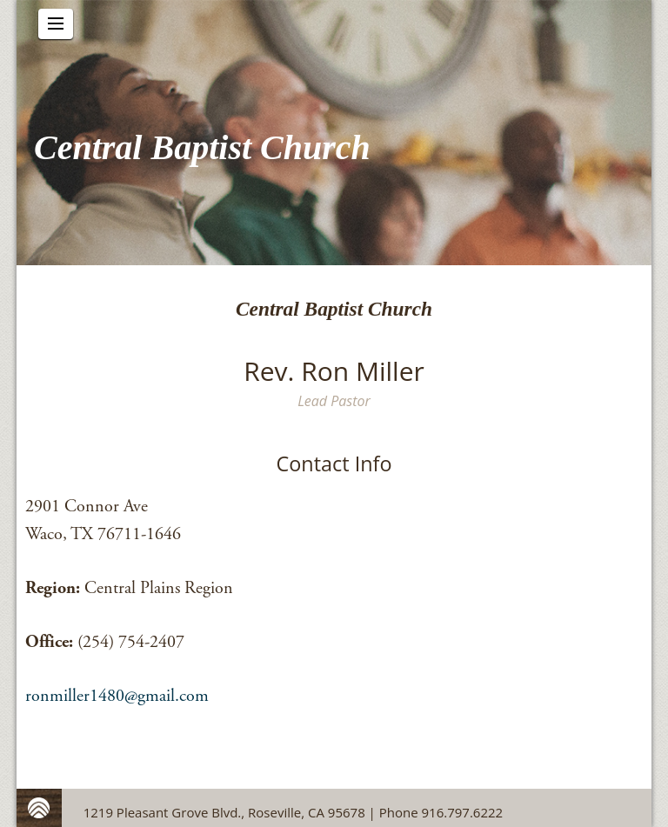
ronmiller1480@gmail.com (117, 696)
